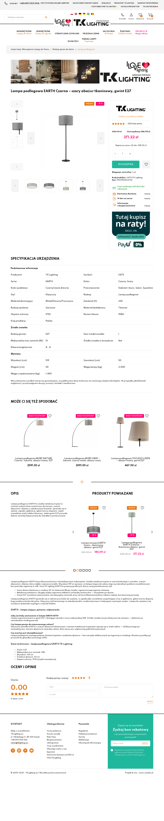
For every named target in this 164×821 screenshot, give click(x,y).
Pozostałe (84, 725)
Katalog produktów (130, 6)
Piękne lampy (89, 41)
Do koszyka (125, 165)
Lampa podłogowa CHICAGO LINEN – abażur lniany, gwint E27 (130, 460)
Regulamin (83, 732)
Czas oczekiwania (55, 747)
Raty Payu (51, 738)
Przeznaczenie (91, 35)
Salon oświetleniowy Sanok (85, 3)
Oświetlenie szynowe (67, 35)
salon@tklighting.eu (19, 744)
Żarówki (125, 33)
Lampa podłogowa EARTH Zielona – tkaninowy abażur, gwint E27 (132, 547)
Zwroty (82, 738)
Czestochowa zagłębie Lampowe (54, 3)
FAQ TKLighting (54, 759)
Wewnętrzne (24, 33)
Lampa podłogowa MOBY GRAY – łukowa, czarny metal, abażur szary (82, 460)
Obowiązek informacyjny (90, 744)
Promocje (141, 33)
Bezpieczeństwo (54, 741)
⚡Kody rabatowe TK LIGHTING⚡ (103, 6)
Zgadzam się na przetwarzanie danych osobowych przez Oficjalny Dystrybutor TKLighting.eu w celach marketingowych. (130, 753)
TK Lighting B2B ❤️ (150, 6)
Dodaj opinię (136, 125)
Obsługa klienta (55, 725)
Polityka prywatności (88, 735)
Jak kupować (53, 744)
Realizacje (106, 3)
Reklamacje (84, 741)
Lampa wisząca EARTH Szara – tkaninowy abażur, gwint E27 (94, 546)
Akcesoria (109, 33)
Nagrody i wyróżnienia (148, 3)
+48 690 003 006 (29, 3)
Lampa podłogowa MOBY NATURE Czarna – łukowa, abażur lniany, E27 (33, 460)
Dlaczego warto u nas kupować (57, 751)
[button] (17, 104)
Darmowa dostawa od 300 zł (60, 756)
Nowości (73, 42)
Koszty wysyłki (53, 735)
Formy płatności (54, 732)
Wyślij (150, 703)
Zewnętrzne (43, 33)
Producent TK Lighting (124, 3)
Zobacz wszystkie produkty (131, 118)
